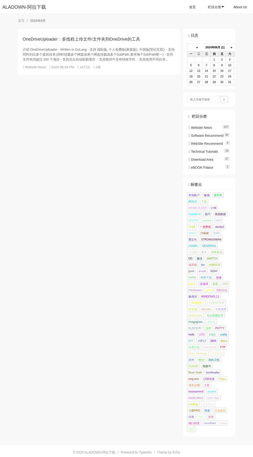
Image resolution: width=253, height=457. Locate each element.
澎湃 (208, 328)
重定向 (192, 239)
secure (207, 220)
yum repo (213, 398)
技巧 (208, 214)
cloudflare (210, 423)
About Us (240, 7)
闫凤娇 (204, 233)
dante (192, 284)
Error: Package (197, 353)
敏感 (207, 195)
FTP (223, 347)
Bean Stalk (195, 372)
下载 (204, 201)
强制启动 (221, 290)
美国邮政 (220, 214)
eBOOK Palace (201, 167)
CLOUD (193, 366)
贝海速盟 (220, 410)
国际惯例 (208, 404)
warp (223, 423)
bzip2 (212, 334)
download (210, 347)
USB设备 (209, 379)
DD (190, 258)
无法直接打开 (215, 315)
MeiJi (224, 341)
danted (219, 226)
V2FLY (202, 341)
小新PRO (194, 410)
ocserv (212, 391)
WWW (192, 233)
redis (191, 334)
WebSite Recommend (206, 143)
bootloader (213, 372)
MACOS (193, 220)
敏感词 (192, 296)
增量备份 (216, 252)
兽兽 (211, 417)
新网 (191, 360)
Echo (176, 452)
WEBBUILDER (197, 207)
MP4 (219, 220)
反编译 (204, 284)
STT (191, 341)
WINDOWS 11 (210, 296)
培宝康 (192, 309)
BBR (213, 341)
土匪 (207, 385)
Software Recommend (206, 135)
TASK (192, 226)
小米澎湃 (220, 309)
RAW (216, 233)
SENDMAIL (209, 246)
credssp (193, 404)
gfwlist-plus (195, 315)
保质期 (192, 265)
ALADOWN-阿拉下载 (24, 7)
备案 (215, 284)
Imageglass (195, 322)
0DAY (214, 271)
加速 (219, 277)
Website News (35, 67)
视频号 (207, 366)
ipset (191, 271)
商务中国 (206, 277)
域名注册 (194, 385)
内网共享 (214, 265)
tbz (203, 265)
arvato (202, 271)
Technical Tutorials (203, 151)
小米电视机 (195, 303)
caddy (223, 334)
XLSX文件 (194, 328)
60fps (222, 379)
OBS (191, 429)
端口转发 (194, 423)
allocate (206, 309)
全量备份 (217, 353)
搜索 (207, 410)
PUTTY (219, 328)
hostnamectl (196, 391)
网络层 (192, 201)
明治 (201, 360)
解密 (209, 290)
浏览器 (211, 322)
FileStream (195, 290)
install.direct (195, 398)
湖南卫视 (213, 360)
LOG (202, 334)
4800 (225, 284)
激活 (199, 258)
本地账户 (194, 195)
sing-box (193, 379)
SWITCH (212, 258)
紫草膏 (218, 195)
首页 (192, 7)
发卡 (204, 252)
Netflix (192, 277)
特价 (201, 417)
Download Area (201, 159)
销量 (191, 417)
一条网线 (205, 226)
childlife (193, 246)
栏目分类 (216, 7)
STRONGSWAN (211, 239)
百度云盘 (194, 347)
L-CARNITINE (215, 303)
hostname (194, 214)
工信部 (192, 252)
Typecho (145, 452)
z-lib (213, 207)
